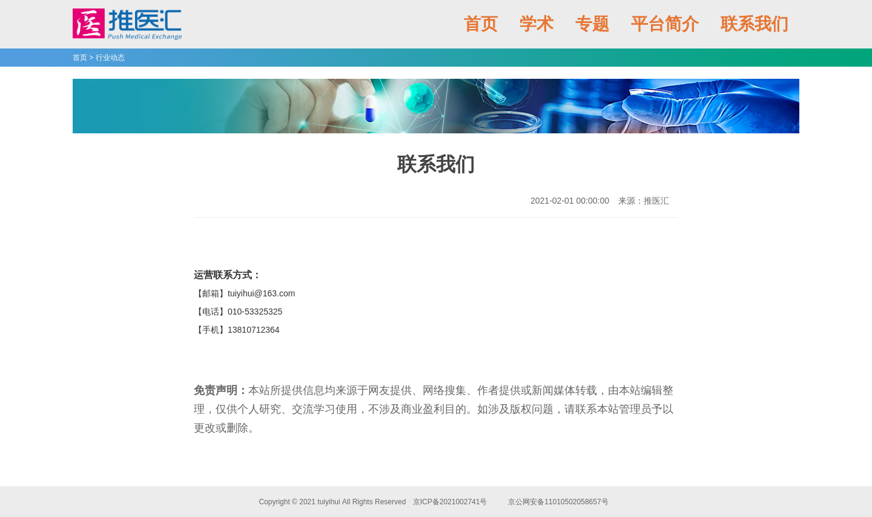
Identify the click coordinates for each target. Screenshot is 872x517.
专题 (592, 24)
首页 (481, 24)
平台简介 (665, 24)
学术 (536, 24)
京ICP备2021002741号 (449, 502)
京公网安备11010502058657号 (558, 502)
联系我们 (754, 24)
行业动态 (110, 57)
